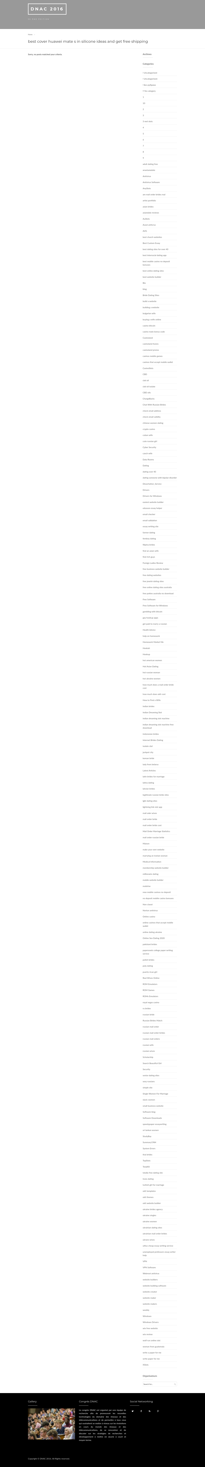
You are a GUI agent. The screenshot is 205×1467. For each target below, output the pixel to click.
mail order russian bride (153, 837)
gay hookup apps (150, 617)
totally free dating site (153, 1172)
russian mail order (151, 1026)
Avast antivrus (149, 224)
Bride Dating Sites (151, 295)
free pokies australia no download (158, 593)
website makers (150, 1304)
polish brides (148, 959)
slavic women (149, 1099)
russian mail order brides (154, 1033)
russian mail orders (151, 1039)
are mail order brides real (154, 194)
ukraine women (150, 1221)
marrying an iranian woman (155, 855)
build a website (149, 301)
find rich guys (149, 557)
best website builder (152, 277)
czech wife (147, 453)
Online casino (149, 916)
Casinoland (148, 337)
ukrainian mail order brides (155, 1233)
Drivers (146, 490)
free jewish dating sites (153, 581)
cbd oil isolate (149, 386)
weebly (146, 1310)
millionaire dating (150, 874)
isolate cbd (148, 746)
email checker (149, 514)
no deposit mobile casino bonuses (158, 898)
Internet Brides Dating (153, 740)
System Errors (149, 1148)
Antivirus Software (151, 182)
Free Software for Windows (155, 605)
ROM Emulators (150, 984)
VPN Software (149, 1267)
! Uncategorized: (150, 78)
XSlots (146, 1364)
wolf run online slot (151, 1340)
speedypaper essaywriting (155, 1124)
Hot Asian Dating (150, 666)
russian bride (148, 1014)
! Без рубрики (149, 85)
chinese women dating (153, 423)
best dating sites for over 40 (155, 249)
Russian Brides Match (152, 1020)
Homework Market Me (153, 642)
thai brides (147, 1154)
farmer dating (149, 532)
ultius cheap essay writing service (158, 1245)
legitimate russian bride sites (156, 795)
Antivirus (147, 176)
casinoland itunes (151, 343)
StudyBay (147, 1136)
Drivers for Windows (152, 496)
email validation (150, 520)
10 (144, 103)
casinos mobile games (153, 356)
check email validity (152, 417)
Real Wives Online (151, 978)
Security (146, 1069)
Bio (144, 283)
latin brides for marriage (154, 776)
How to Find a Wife (152, 700)
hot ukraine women (151, 678)
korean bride (148, 758)
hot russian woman (151, 672)
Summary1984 (149, 1142)
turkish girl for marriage (153, 1185)
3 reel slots (148, 121)
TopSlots (146, 1160)
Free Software (149, 599)
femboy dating (149, 538)
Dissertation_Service (152, 484)
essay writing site (150, 526)
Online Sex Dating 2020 (154, 938)
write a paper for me (152, 1352)
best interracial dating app (155, 255)
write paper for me (151, 1358)
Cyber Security (149, 447)
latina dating (148, 782)
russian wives (149, 1051)
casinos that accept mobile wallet (158, 362)
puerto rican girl (150, 972)
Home (30, 34)
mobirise (147, 886)
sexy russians (149, 1081)
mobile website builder (153, 880)
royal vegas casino (151, 1002)
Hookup (146, 654)
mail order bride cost (152, 825)
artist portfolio (149, 200)
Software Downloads (152, 1118)
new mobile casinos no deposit (157, 892)
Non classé (148, 904)
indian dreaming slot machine (156, 718)
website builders (150, 1279)
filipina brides (149, 544)
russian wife (148, 1045)
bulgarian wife (149, 313)
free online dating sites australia (157, 587)
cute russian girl (150, 441)
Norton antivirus (150, 910)
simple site (147, 1087)
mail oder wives (150, 813)
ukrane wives (149, 1239)
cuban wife (148, 435)
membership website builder (156, 868)
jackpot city (148, 752)
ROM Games (149, 990)
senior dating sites (151, 1075)
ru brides (147, 1008)
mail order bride (150, 819)
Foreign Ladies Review (153, 563)
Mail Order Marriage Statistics (156, 831)
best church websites (152, 237)
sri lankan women (151, 1130)
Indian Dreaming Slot (152, 712)
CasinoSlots (148, 368)
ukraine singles (149, 1215)
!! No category (149, 91)
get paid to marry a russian (155, 624)
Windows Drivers (151, 1322)
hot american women (152, 660)
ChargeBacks (149, 398)
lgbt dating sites (150, 801)
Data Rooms (148, 459)
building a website (151, 307)
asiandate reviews (151, 212)
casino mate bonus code (154, 331)
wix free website (150, 1328)
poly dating (148, 966)
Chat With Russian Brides (154, 404)
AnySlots (147, 188)
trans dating (148, 1179)
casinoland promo (151, 350)
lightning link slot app (152, 807)
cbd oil (146, 380)
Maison (146, 843)
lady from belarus (151, 764)
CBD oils (147, 392)
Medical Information (152, 861)
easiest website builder (153, 502)
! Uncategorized (150, 72)
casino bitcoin (149, 325)
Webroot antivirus (151, 1273)
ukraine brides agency (153, 1209)
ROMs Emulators (150, 996)
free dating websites (152, 575)
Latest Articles (149, 770)
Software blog (149, 1112)
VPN (145, 1261)
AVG (145, 231)
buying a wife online (152, 319)
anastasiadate (149, 170)
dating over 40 (149, 471)
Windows (147, 1316)
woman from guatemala (153, 1346)
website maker (149, 1298)
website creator (150, 1291)
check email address (152, 410)
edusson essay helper (152, 508)
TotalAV (146, 1166)
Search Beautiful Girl (152, 1063)
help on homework (151, 636)
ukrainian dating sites (152, 1227)
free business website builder (156, 569)
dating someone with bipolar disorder (160, 477)
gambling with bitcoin (152, 611)
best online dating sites (153, 270)
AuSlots (146, 218)
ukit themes (148, 1197)
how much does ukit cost (154, 694)
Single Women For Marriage (155, 1093)
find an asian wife (151, 551)
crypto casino (149, 429)
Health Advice (149, 630)
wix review (148, 1334)
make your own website (153, 849)
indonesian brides (151, 734)
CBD (145, 374)
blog (145, 289)
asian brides (148, 206)
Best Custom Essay (151, 243)
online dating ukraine (152, 932)
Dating (146, 465)
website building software (154, 1285)
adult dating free (150, 164)
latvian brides (149, 788)
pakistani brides (150, 944)
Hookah (146, 648)
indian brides (149, 706)
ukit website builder (152, 1203)
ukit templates (149, 1191)
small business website (153, 1106)
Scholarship (148, 1057)
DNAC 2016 (47, 8)
